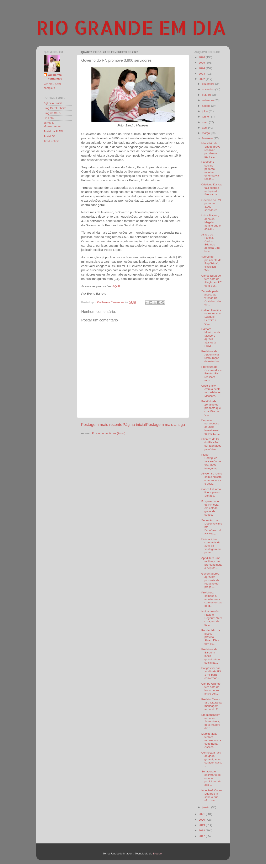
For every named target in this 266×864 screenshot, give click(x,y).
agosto (206, 105)
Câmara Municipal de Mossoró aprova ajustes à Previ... (210, 337)
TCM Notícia (51, 141)
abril (205, 127)
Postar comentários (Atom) (109, 433)
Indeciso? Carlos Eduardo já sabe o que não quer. (211, 795)
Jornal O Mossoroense (52, 124)
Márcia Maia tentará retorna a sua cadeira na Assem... (211, 740)
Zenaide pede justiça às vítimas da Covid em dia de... (211, 298)
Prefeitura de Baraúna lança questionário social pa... (210, 656)
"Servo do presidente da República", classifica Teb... (211, 263)
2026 (202, 57)
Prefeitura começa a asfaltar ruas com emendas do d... (211, 599)
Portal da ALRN (53, 131)
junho (206, 116)
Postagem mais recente (101, 424)
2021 (202, 814)
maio (205, 122)
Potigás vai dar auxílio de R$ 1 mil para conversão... (211, 673)
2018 (202, 830)
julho (205, 111)
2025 (202, 62)
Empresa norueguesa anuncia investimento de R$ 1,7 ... (210, 427)
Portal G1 (49, 136)
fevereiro (208, 138)
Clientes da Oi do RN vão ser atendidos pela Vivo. (211, 444)
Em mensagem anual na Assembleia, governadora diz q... (210, 721)
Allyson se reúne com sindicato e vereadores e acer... (211, 478)
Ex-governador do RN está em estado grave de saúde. (210, 508)
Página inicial (134, 424)
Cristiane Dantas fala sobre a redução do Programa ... (211, 189)
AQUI (116, 286)
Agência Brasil (53, 103)
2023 (202, 73)
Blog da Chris (52, 113)
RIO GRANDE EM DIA (131, 27)
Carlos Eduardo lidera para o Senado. (211, 492)
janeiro (206, 807)
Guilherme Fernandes (55, 76)
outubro (207, 94)
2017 (202, 836)
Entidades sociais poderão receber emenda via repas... (210, 170)
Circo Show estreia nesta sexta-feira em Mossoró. (211, 390)
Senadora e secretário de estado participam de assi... (211, 778)
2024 (202, 68)
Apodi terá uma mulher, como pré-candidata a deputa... (211, 563)
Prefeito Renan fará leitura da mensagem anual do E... (211, 704)
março (206, 133)
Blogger (158, 853)
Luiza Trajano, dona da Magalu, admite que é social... (211, 222)
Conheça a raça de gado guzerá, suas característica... (211, 759)
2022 (202, 79)
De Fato (49, 118)
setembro (208, 100)
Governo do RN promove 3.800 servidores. (211, 205)
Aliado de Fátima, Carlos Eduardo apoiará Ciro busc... (210, 243)
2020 (202, 819)
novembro (208, 89)
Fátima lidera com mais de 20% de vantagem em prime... (211, 546)
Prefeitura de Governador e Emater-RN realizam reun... (211, 373)
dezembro (208, 83)
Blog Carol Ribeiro (55, 108)
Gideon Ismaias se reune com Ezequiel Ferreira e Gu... (211, 317)
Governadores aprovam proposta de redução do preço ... (210, 580)
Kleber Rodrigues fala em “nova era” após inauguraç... (211, 461)
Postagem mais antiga (165, 424)
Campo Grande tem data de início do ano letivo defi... (210, 688)
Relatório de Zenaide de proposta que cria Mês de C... (211, 408)
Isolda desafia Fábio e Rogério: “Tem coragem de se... (211, 618)
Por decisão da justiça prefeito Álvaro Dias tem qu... (210, 637)
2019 (202, 825)
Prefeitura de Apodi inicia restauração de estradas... (211, 356)
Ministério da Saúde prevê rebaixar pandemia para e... (210, 150)
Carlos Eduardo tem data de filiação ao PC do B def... (211, 280)
